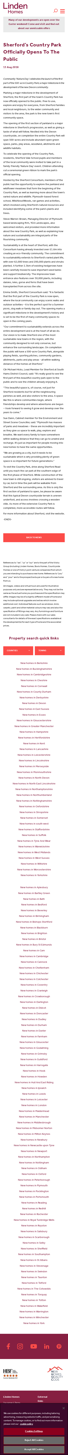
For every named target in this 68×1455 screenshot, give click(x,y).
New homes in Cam (34, 951)
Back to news (34, 538)
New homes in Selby (34, 1243)
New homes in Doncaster (34, 1014)
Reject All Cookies (34, 1440)
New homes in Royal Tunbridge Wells (34, 1220)
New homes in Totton (34, 1300)
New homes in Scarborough (34, 1237)
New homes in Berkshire (34, 663)
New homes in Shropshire (34, 812)
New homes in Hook (34, 1071)
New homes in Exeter (34, 1031)
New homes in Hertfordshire (34, 738)
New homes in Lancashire (34, 749)
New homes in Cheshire (34, 681)
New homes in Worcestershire (34, 870)
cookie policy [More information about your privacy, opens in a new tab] (26, 1424)
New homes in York (34, 1323)
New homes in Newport (34, 1151)
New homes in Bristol (34, 939)
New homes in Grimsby (34, 1054)
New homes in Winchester (34, 1318)
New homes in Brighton (34, 933)
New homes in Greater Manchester (34, 726)
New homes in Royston (34, 1226)
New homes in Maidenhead (34, 1111)
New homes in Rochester (34, 1214)
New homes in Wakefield (34, 1306)
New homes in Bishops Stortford (34, 922)
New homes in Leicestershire (34, 755)
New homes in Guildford (34, 1060)
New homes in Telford (34, 1283)
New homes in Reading (34, 1203)
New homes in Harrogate (34, 1065)
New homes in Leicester (34, 1100)
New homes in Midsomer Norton (34, 1128)
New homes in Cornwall (34, 686)
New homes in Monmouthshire (34, 772)
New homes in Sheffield (34, 1249)
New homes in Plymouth (34, 1186)
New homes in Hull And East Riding (34, 1083)
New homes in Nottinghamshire (34, 801)
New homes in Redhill (34, 1209)
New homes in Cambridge (34, 956)
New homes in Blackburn (34, 928)
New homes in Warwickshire (34, 847)
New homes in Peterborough (34, 1180)
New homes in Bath (34, 899)
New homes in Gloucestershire (34, 721)
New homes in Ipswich (34, 1088)
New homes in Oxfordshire (34, 807)
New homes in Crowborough (34, 997)
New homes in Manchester (34, 1117)
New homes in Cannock (34, 962)
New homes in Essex (34, 715)
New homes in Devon (34, 703)
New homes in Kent (34, 744)
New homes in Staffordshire (34, 830)
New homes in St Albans (34, 1260)
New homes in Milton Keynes (34, 1134)
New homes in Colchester (34, 979)
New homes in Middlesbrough (34, 1123)
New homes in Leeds (34, 1094)
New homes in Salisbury (34, 1232)
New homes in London (34, 1105)
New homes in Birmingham (34, 916)
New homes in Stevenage (34, 1266)
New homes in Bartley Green (34, 893)
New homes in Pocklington (34, 1191)
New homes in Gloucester (34, 1042)
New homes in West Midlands (34, 853)
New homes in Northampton (34, 1157)
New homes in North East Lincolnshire (34, 784)
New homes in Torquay (34, 1295)
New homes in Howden (34, 1077)
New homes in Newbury (34, 1140)
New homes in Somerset (34, 818)
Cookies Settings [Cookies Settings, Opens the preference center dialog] (34, 1431)
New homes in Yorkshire (34, 875)
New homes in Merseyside (34, 767)
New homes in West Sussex (34, 858)
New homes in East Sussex (34, 709)
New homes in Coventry (34, 985)
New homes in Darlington (34, 1002)
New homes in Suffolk (34, 835)
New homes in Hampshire (34, 732)
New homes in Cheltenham (34, 968)
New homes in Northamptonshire (34, 789)
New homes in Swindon (34, 1272)
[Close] (64, 1408)
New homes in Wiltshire (34, 864)
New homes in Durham (34, 1025)
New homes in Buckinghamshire (34, 669)
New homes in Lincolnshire (34, 761)
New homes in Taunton (34, 1277)
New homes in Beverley (34, 911)
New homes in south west (34, 824)
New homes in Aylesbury (34, 888)
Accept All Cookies (34, 1449)
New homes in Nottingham (34, 1163)
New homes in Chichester (34, 974)
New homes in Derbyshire (34, 698)
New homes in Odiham (34, 1168)
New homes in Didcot (34, 1008)
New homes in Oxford (34, 1174)
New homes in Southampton (34, 1254)
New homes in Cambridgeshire (34, 675)
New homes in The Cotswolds (34, 1289)
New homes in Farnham (34, 1037)
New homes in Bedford (34, 905)
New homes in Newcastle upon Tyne (34, 1146)
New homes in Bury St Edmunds (34, 945)
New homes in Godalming (34, 1048)
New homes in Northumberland (34, 795)
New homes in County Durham (34, 692)
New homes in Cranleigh (34, 991)
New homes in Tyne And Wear (34, 841)
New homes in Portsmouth (34, 1197)
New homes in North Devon (34, 778)
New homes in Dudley (34, 1019)
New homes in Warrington (34, 1312)
